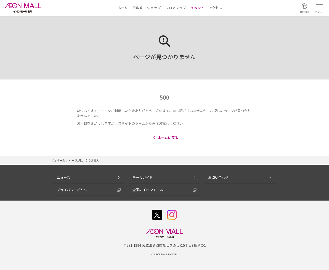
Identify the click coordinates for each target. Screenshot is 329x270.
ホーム (58, 160)
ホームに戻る (165, 137)
